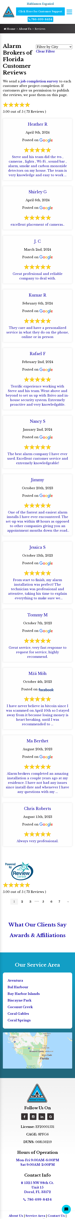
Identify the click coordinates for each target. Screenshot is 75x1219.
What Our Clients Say (37, 925)
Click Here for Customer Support (40, 11)
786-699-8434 (40, 19)
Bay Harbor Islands (24, 994)
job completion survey (39, 81)
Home (9, 29)
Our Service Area (37, 965)
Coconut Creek (20, 1007)
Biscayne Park (19, 1000)
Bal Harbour (18, 987)
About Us (25, 29)
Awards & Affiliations (38, 935)
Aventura (15, 980)
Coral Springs (19, 1020)
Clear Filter (45, 51)
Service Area (35, 1215)
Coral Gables (18, 1014)
